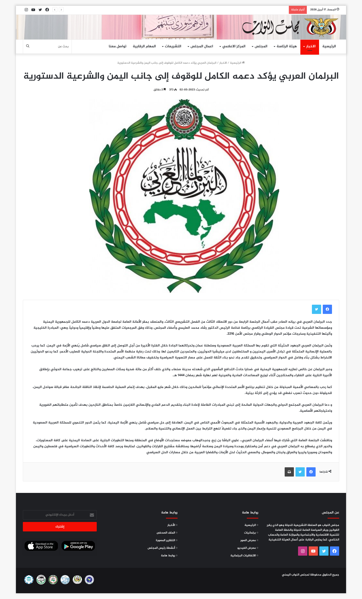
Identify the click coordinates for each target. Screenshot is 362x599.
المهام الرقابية (144, 46)
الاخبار (311, 46)
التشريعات (173, 46)
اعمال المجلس (201, 46)
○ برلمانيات (251, 532)
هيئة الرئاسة (287, 46)
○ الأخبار (172, 525)
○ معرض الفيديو (247, 548)
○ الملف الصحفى (167, 532)
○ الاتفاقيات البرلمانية (244, 555)
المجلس (261, 46)
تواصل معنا (117, 46)
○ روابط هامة (169, 555)
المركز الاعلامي (233, 46)
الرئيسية (329, 46)
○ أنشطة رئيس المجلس (163, 548)
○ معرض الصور (249, 540)
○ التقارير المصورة (167, 540)
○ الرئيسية (251, 525)
